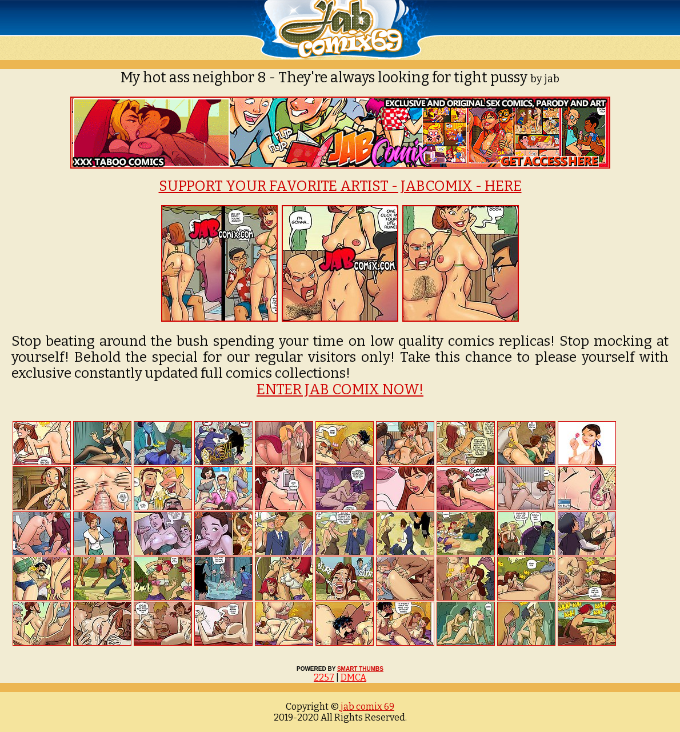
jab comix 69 (366, 706)
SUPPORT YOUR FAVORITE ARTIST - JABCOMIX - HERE (340, 186)
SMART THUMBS (360, 669)
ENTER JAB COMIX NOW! (340, 389)
